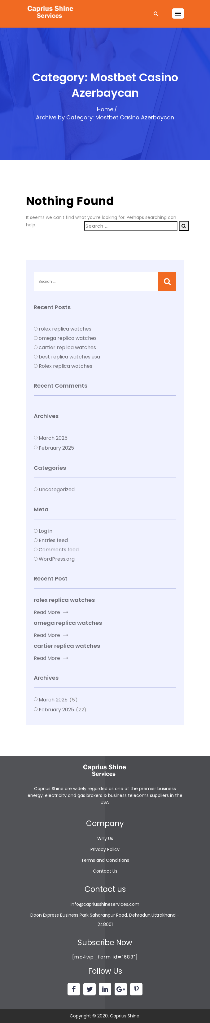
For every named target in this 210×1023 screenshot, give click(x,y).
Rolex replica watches (65, 366)
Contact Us (105, 871)
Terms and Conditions (105, 860)
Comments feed (59, 549)
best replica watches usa (69, 356)
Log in (45, 531)
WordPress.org (57, 559)
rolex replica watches (65, 328)
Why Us (105, 838)
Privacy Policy (105, 849)
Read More (51, 612)
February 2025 (56, 447)
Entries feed (53, 540)
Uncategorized (57, 489)
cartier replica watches (67, 347)
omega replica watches (68, 338)
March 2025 (53, 438)
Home (105, 109)
